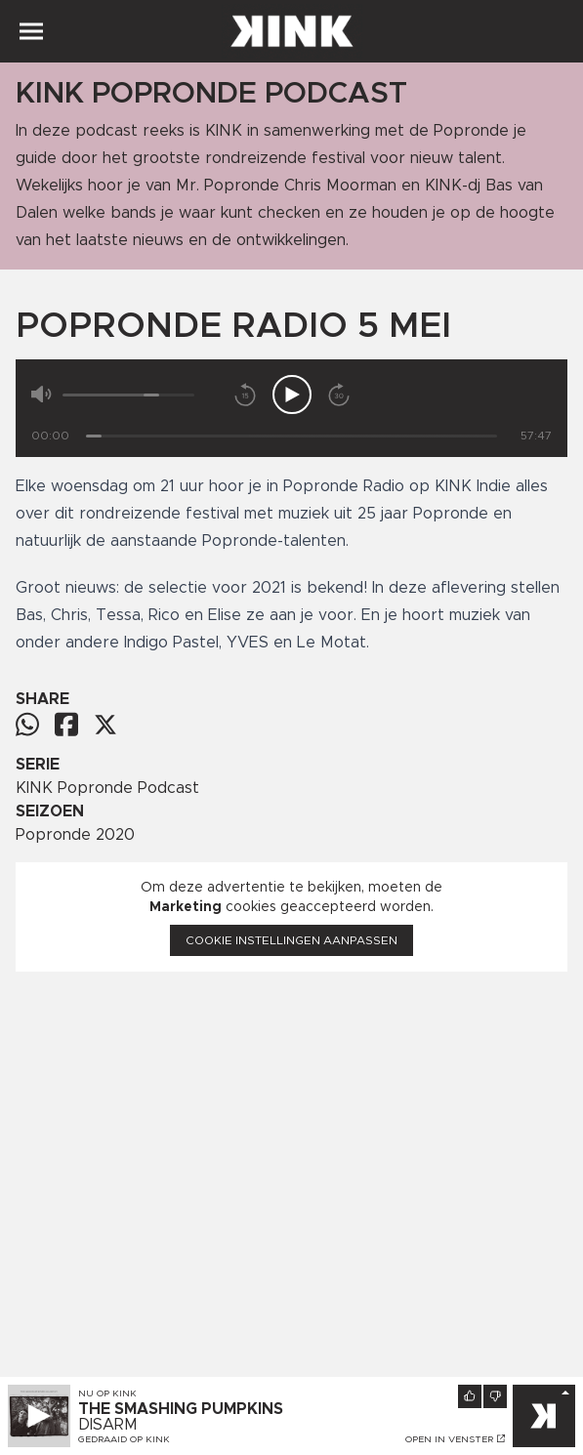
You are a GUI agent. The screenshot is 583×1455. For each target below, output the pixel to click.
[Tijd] (291, 436)
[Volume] (128, 395)
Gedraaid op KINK (124, 1439)
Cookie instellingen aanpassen (291, 940)
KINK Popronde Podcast (107, 788)
